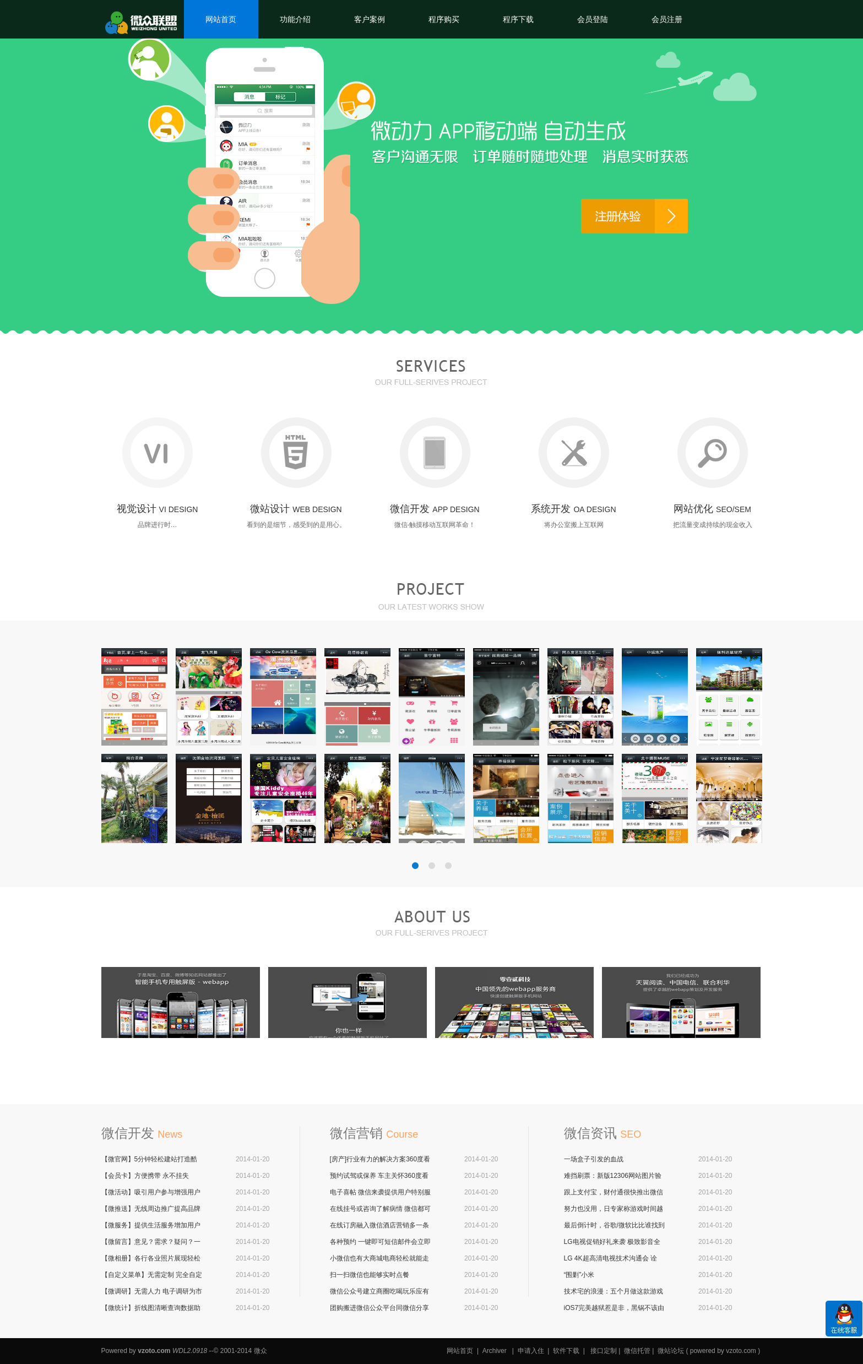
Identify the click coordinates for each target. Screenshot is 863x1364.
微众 (260, 1351)
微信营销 (374, 1133)
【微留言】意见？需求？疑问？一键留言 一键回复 (150, 1242)
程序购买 (443, 19)
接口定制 (603, 1351)
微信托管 (637, 1351)
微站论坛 (671, 1351)
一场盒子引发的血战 (593, 1159)
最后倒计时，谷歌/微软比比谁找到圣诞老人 (614, 1225)
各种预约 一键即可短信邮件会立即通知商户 (380, 1242)
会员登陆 (592, 19)
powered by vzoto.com (723, 1351)
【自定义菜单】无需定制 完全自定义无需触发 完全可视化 (151, 1275)
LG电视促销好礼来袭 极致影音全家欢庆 (612, 1242)
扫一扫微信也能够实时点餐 (369, 1275)
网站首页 (220, 19)
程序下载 (518, 19)
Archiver (494, 1351)
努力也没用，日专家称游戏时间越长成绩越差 (613, 1209)
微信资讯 (603, 1133)
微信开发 (142, 1133)
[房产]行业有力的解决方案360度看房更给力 (380, 1159)
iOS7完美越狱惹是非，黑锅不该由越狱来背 (614, 1308)
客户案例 (369, 19)
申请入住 (531, 1351)
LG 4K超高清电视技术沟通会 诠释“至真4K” (610, 1258)
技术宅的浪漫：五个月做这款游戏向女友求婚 (613, 1291)
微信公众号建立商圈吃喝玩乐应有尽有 (379, 1291)
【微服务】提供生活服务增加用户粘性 (150, 1225)
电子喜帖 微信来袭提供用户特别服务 (380, 1192)
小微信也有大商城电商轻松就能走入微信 (379, 1258)
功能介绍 (295, 19)
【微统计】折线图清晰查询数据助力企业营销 (150, 1308)
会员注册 (667, 19)
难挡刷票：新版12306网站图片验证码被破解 (612, 1176)
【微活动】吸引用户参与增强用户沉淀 (150, 1192)
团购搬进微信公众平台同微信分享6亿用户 (379, 1308)
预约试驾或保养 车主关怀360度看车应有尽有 (379, 1176)
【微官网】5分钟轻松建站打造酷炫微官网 (149, 1159)
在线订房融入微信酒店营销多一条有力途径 (379, 1225)
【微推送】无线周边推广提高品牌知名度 (150, 1209)
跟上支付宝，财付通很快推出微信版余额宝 (613, 1192)
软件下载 (566, 1351)
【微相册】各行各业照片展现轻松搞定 (150, 1258)
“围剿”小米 (579, 1275)
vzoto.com (154, 1351)
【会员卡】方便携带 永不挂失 (145, 1176)
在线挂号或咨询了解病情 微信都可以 (380, 1209)
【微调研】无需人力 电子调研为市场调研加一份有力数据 (151, 1291)
